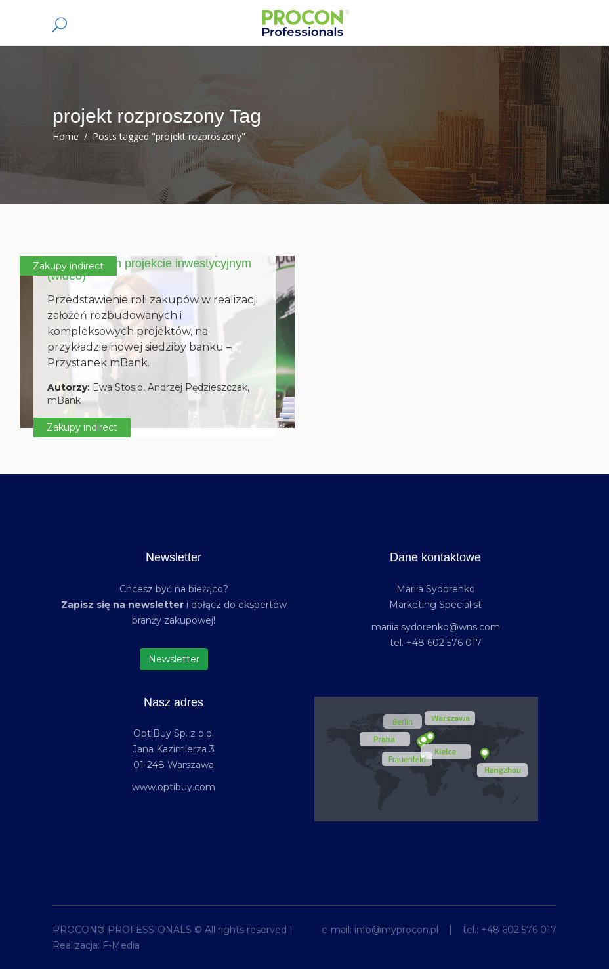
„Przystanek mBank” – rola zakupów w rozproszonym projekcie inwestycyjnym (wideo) (149, 263)
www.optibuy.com (173, 787)
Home (65, 136)
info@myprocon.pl (396, 930)
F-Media (121, 945)
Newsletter (174, 659)
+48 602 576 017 (518, 930)
